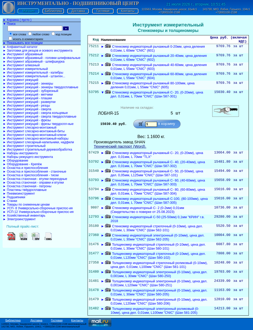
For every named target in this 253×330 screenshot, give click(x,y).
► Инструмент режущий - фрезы (27, 120)
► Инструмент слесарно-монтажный (29, 127)
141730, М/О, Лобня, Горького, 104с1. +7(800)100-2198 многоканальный (40, 328)
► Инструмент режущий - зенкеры (28, 83)
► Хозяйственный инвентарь (24, 215)
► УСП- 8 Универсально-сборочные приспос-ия (38, 208)
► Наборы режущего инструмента (28, 157)
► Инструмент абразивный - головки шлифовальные (41, 58)
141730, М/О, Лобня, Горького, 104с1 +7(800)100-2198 (226, 11)
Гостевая (103, 11)
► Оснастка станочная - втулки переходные (35, 179)
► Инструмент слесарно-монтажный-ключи (34, 135)
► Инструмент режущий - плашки (27, 98)
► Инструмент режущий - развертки (29, 102)
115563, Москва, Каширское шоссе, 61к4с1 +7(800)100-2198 (169, 11)
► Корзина (17, 20)
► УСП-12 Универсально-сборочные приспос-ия (38, 212)
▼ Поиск (9, 24)
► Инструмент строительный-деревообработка (37, 149)
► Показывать (23, 43)
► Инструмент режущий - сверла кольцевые (35, 113)
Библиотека (53, 11)
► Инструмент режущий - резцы (26, 105)
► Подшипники (14, 197)
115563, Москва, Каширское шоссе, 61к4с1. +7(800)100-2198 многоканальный (44, 325)
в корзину (166, 125)
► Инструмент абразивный (23, 54)
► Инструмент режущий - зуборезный (30, 91)
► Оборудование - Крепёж (22, 164)
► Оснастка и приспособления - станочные (34, 171)
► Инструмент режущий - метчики (28, 94)
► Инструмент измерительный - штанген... (34, 76)
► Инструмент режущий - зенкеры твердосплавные (40, 87)
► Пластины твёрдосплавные (25, 190)
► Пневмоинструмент (19, 193)
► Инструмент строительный (24, 146)
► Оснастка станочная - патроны (27, 186)
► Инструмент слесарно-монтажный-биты (34, 131)
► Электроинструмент (19, 219)
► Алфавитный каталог (20, 47)
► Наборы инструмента (20, 153)
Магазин (28, 11)
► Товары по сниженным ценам (26, 204)
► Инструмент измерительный (25, 69)
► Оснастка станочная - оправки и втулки (33, 182)
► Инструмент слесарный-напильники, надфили (38, 142)
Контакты (128, 11)
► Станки (10, 201)
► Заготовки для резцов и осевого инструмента (37, 50)
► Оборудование (15, 160)
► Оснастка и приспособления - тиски (31, 175)
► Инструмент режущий (20, 80)
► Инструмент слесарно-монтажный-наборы (35, 138)
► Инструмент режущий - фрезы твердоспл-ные (38, 124)
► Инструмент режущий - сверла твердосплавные (39, 116)
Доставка (78, 11)
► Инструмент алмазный (21, 65)
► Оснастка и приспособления (25, 168)
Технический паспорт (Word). (120, 148)
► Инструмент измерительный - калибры (33, 72)
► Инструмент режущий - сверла (27, 109)
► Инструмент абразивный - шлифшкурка (34, 61)
